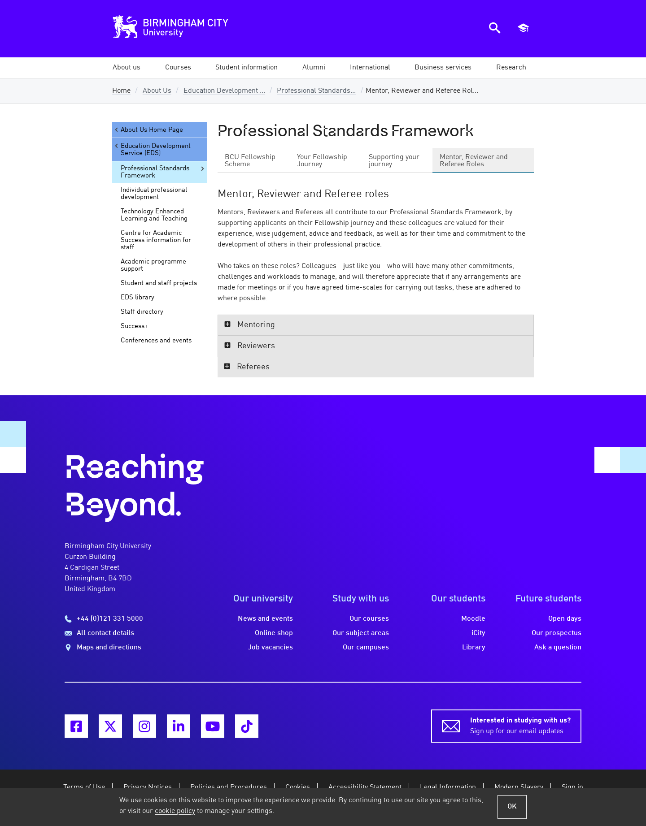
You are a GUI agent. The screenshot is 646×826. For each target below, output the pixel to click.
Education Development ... (224, 91)
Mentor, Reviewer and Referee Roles (474, 161)
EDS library (137, 297)
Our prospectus (556, 633)
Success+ (134, 326)
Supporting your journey (394, 161)
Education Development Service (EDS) (152, 149)
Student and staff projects (159, 283)
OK (512, 806)
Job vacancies (270, 647)
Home (121, 91)
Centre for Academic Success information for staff (156, 240)
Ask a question (557, 647)
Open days (564, 619)
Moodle (473, 619)
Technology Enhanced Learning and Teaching (154, 215)
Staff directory (142, 312)
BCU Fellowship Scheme (250, 161)
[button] (126, 68)
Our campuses (366, 647)
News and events (265, 619)
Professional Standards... (316, 91)
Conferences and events (156, 340)
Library (473, 647)
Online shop (274, 633)
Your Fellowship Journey (322, 161)
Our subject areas (360, 633)
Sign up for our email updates (520, 725)
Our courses (369, 619)
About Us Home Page (148, 130)
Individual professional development (154, 193)
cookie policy (175, 811)
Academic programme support (153, 265)
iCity (478, 633)
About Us (157, 91)
